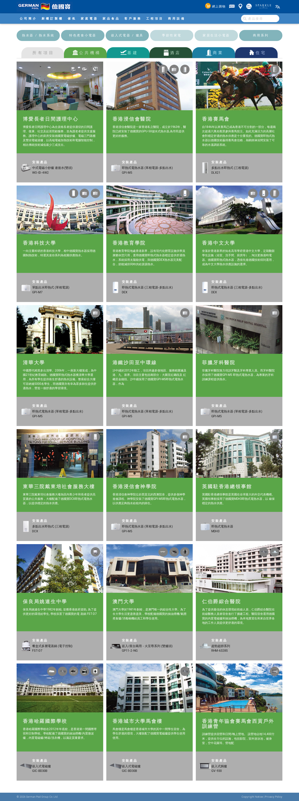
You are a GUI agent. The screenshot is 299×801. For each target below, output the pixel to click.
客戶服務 (133, 18)
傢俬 (72, 18)
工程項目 (155, 18)
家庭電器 (89, 18)
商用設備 (176, 18)
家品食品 (111, 18)
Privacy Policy (273, 797)
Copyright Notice (252, 797)
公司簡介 (28, 18)
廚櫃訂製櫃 (52, 18)
